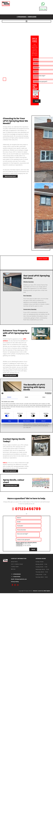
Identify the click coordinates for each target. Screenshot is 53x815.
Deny (9, 420)
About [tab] (43, 397)
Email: (19, 579)
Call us (5, 462)
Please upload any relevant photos (26, 542)
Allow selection (26, 420)
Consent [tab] (9, 397)
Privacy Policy (15, 581)
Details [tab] (26, 397)
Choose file (35, 93)
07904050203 (17, 574)
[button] (10, 176)
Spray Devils (7, 68)
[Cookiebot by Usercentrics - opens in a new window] (46, 393)
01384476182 (16, 576)
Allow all (43, 420)
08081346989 (32, 17)
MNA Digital (41, 590)
